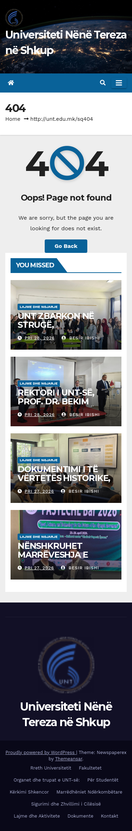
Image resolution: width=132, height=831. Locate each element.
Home (12, 119)
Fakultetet (90, 768)
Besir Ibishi (81, 338)
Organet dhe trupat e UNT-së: (47, 780)
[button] (103, 82)
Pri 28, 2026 (40, 338)
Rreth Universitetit (50, 768)
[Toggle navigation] (119, 83)
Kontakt (109, 816)
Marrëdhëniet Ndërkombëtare (89, 792)
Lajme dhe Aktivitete (37, 816)
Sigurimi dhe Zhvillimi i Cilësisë (66, 804)
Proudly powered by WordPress (40, 752)
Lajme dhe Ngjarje (39, 307)
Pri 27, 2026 (39, 491)
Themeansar (68, 758)
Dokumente (80, 816)
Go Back (66, 246)
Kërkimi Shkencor (29, 792)
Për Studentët (102, 780)
